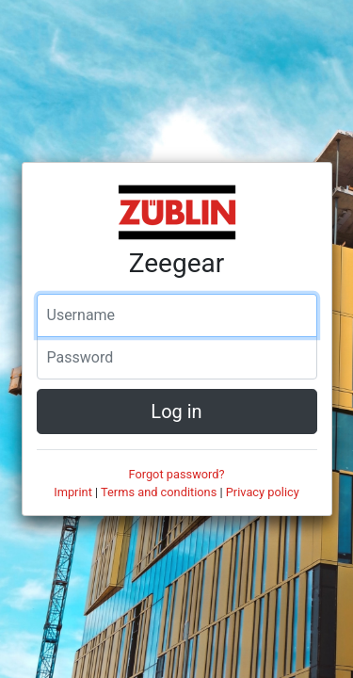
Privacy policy (262, 492)
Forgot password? (176, 474)
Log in (176, 411)
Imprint (73, 492)
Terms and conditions (159, 492)
